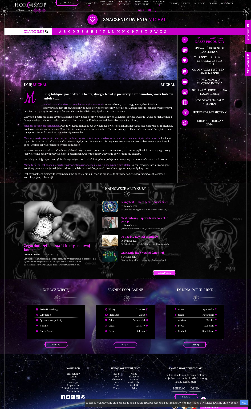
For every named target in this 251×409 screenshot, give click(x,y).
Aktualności (73, 391)
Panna (116, 388)
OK (244, 402)
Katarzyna (210, 314)
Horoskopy (89, 3)
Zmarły (142, 325)
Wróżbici (227, 3)
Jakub (179, 314)
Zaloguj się (147, 10)
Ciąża (109, 325)
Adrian (180, 320)
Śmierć (111, 331)
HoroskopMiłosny (107, 3)
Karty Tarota (45, 331)
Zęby (109, 320)
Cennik (212, 3)
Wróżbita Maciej (32, 254)
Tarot (173, 3)
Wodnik (134, 385)
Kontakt (73, 382)
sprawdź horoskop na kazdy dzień (209, 91)
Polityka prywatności (73, 388)
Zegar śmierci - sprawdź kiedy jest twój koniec (57, 248)
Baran (116, 373)
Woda (143, 314)
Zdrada (142, 331)
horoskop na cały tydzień (209, 102)
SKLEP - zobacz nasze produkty (209, 40)
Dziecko (142, 309)
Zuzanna (211, 325)
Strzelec (134, 379)
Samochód (140, 320)
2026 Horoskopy (47, 309)
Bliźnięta (117, 379)
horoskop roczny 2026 (210, 122)
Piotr (179, 325)
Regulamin (73, 385)
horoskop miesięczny (209, 112)
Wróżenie (43, 314)
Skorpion (134, 376)
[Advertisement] (99, 57)
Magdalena (210, 331)
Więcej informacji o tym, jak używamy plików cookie (209, 402)
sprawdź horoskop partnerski (209, 50)
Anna (179, 309)
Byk (117, 376)
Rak (117, 382)
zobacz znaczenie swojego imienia (209, 81)
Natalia (212, 320)
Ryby (134, 388)
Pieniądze (112, 314)
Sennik (185, 3)
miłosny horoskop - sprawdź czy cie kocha (210, 60)
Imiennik (199, 3)
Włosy (110, 309)
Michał (180, 331)
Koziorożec (134, 382)
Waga (134, 373)
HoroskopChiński (124, 3)
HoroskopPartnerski (141, 3)
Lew (116, 385)
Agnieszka (210, 309)
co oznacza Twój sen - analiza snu (209, 71)
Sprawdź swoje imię (49, 320)
